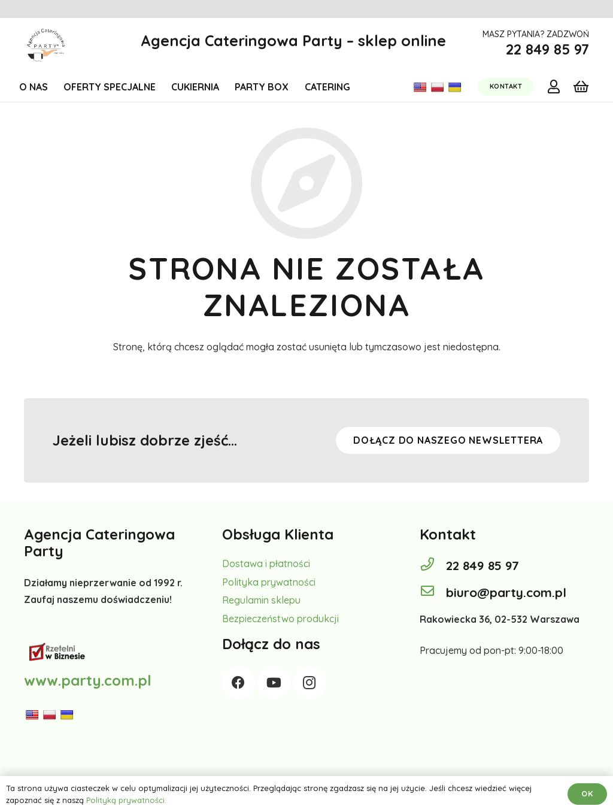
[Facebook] (238, 682)
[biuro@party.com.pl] (433, 592)
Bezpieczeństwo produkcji (280, 619)
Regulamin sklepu (261, 600)
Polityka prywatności (268, 582)
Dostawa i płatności (266, 563)
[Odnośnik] (46, 45)
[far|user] (554, 86)
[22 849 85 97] (433, 565)
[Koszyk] (581, 87)
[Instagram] (309, 682)
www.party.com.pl (87, 680)
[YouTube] (273, 682)
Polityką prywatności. (126, 800)
